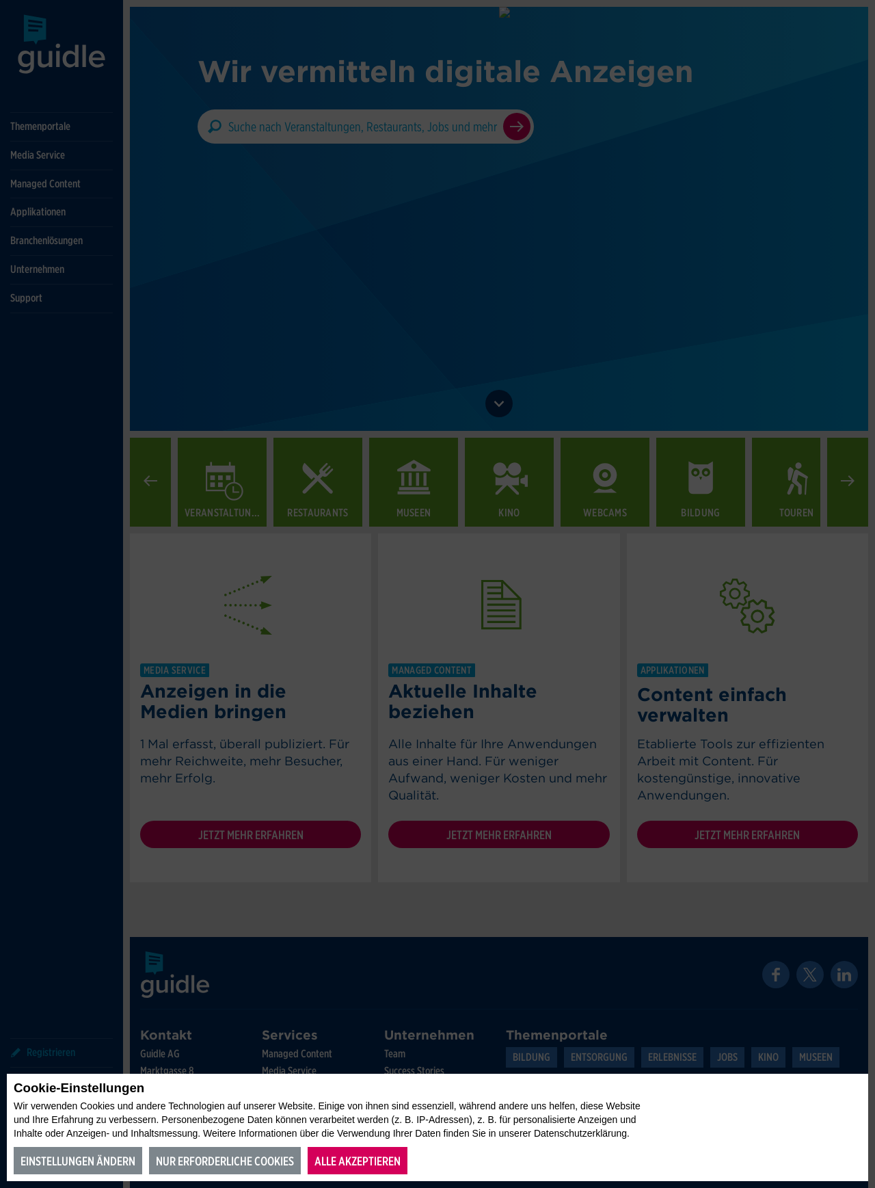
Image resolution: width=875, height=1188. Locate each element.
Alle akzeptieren (357, 1161)
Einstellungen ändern (78, 1161)
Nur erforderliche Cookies (225, 1161)
